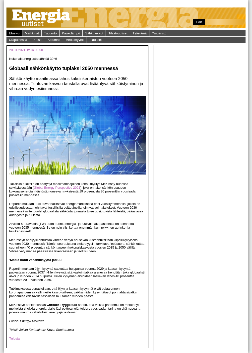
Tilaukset (95, 40)
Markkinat (32, 33)
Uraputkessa (18, 40)
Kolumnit (54, 40)
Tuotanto (50, 33)
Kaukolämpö (71, 33)
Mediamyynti (74, 40)
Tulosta (14, 338)
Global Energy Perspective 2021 (57, 187)
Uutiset (37, 40)
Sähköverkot (94, 33)
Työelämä (140, 33)
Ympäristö (159, 33)
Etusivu (14, 33)
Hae (199, 22)
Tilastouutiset (117, 33)
